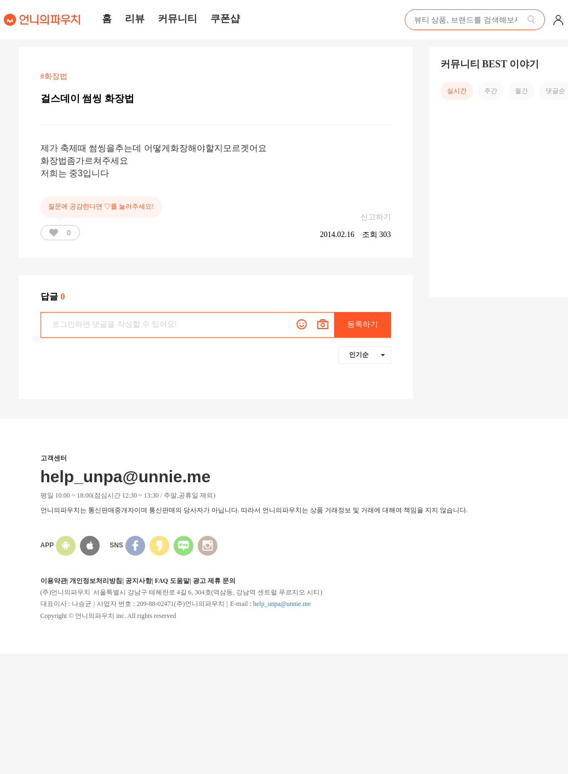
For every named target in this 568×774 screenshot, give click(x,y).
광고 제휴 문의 (214, 581)
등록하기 (362, 324)
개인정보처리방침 (96, 581)
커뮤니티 (177, 18)
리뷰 (135, 18)
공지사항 (138, 581)
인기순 (367, 355)
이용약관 (54, 581)
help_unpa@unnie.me (282, 604)
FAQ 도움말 (171, 581)
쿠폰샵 (225, 18)
